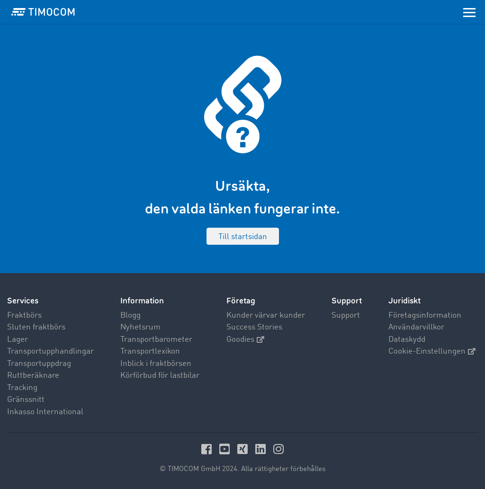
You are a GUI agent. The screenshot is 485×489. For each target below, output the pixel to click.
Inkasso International (45, 412)
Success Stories (254, 327)
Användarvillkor (416, 327)
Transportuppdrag (39, 364)
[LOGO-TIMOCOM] (43, 12)
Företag (240, 300)
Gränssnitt (26, 400)
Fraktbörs (24, 315)
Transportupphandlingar (50, 351)
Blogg (130, 315)
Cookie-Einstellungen (432, 351)
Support (346, 315)
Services (22, 300)
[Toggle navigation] (469, 12)
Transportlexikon (150, 351)
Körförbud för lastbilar (159, 376)
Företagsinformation (424, 315)
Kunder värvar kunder (265, 315)
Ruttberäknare (33, 376)
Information (142, 300)
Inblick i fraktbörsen (155, 364)
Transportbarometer (156, 340)
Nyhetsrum (140, 327)
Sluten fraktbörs (36, 327)
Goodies (245, 340)
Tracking (22, 388)
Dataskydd (406, 340)
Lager (17, 340)
